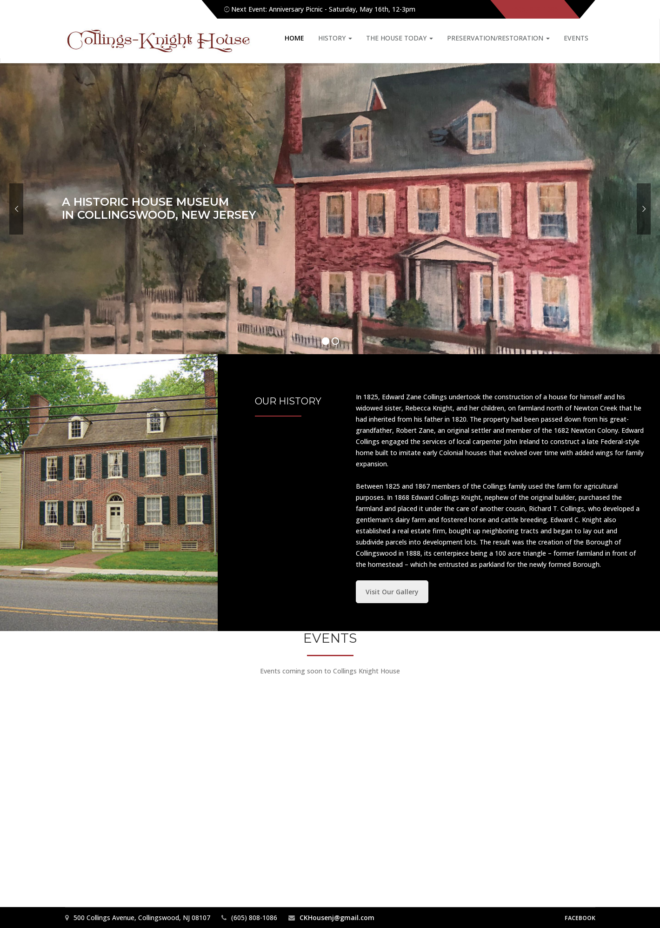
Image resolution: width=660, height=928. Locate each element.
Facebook (580, 918)
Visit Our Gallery (392, 591)
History (335, 38)
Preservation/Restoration (498, 38)
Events (576, 38)
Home (294, 38)
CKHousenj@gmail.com (337, 917)
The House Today (399, 38)
